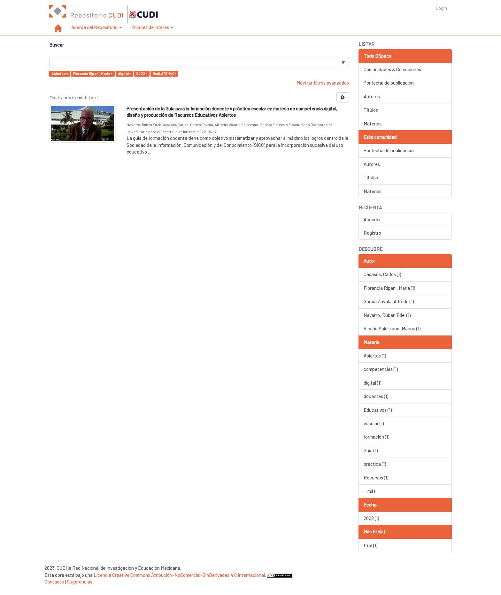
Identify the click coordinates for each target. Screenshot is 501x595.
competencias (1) (381, 369)
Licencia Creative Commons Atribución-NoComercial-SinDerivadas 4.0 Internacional (179, 575)
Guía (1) (371, 450)
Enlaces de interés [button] (152, 27)
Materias (373, 123)
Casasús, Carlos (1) (382, 274)
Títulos (371, 110)
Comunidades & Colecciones (392, 69)
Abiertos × (59, 74)
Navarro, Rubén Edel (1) (387, 315)
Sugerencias (79, 581)
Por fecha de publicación (389, 83)
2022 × (141, 74)
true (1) (370, 545)
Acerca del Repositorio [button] (96, 27)
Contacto (54, 581)
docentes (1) (376, 396)
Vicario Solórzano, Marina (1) (392, 328)
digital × (124, 74)
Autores (372, 96)
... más (370, 491)
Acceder (372, 219)
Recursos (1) (376, 477)
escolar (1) (374, 423)
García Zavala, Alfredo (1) (389, 301)
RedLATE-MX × (164, 74)
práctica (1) (375, 464)
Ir (343, 61)
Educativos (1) (378, 410)
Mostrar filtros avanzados (323, 83)
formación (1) (376, 437)
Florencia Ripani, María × (92, 74)
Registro (372, 233)
